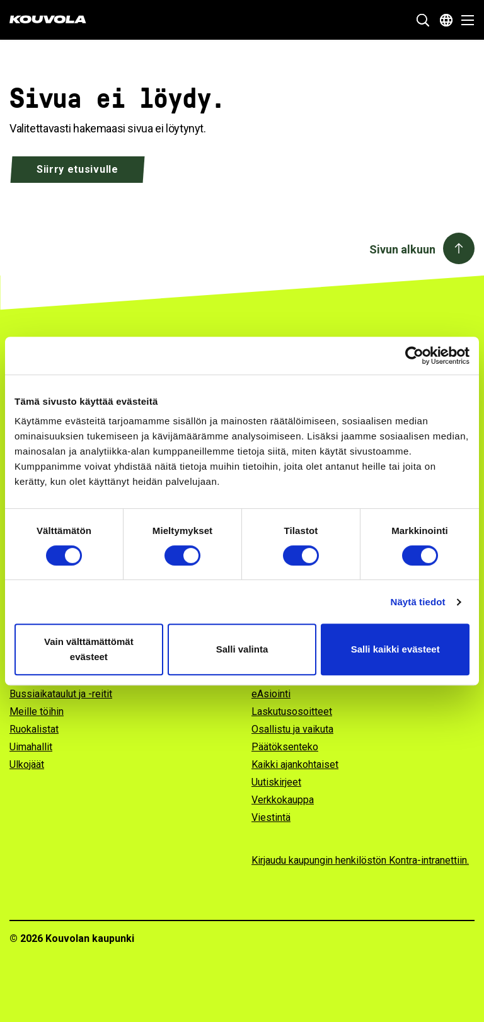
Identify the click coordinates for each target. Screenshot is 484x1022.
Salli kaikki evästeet (395, 649)
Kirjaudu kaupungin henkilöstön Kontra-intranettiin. (360, 860)
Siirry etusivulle (77, 169)
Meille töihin (36, 711)
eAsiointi (271, 694)
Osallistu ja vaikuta (292, 729)
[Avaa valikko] (464, 20)
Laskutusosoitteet (291, 711)
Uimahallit (30, 747)
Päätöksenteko (284, 747)
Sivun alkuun (402, 249)
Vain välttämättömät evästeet (89, 649)
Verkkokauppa (282, 800)
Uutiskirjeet (276, 782)
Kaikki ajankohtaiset (294, 764)
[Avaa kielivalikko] (446, 20)
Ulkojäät (26, 764)
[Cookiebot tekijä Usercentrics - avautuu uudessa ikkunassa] (414, 355)
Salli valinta (242, 649)
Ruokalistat (34, 729)
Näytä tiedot (418, 601)
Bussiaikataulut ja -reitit (60, 694)
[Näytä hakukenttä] (423, 20)
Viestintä (271, 817)
